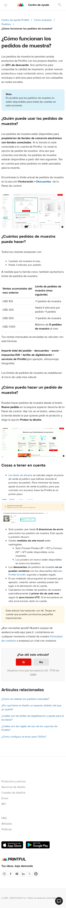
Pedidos (6, 24)
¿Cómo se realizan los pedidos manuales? (25, 699)
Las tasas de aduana (20, 475)
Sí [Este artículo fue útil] (23, 662)
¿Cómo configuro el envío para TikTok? (23, 736)
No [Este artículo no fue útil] (41, 662)
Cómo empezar (43, 20)
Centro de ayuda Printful (15, 20)
